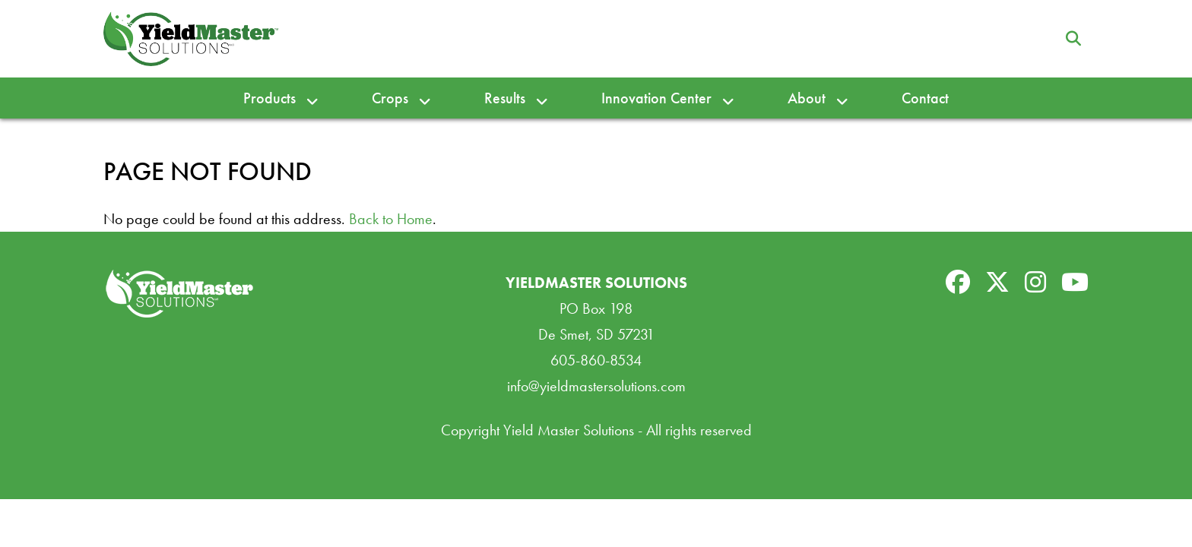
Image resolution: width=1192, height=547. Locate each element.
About (807, 98)
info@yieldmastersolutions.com (596, 386)
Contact (925, 98)
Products (269, 98)
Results (504, 98)
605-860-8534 (596, 360)
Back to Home (391, 219)
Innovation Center (656, 98)
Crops (390, 98)
